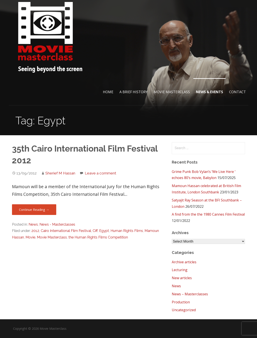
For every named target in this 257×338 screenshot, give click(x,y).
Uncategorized (184, 310)
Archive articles (184, 262)
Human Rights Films (127, 231)
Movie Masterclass (172, 92)
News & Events (209, 92)
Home (108, 92)
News (33, 224)
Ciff (95, 231)
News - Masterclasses (57, 224)
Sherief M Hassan (60, 173)
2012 (35, 231)
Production (181, 302)
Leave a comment (100, 173)
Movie (30, 237)
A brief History (133, 92)
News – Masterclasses (190, 294)
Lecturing (179, 269)
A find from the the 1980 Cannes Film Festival (208, 214)
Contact (237, 92)
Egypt (104, 231)
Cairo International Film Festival (66, 231)
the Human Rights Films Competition (98, 237)
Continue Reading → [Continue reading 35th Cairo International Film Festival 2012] (34, 209)
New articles (182, 277)
